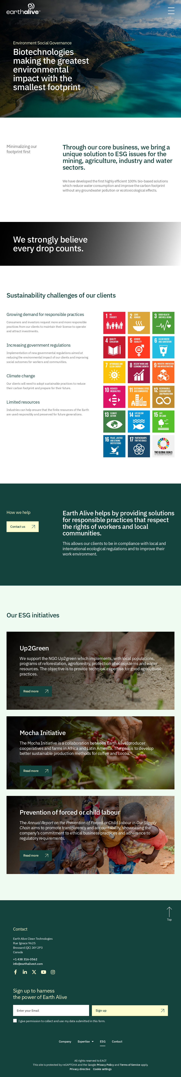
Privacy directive (80, 1069)
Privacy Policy (105, 1065)
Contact (117, 1041)
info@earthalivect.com (28, 964)
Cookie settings (102, 1069)
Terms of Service (130, 1065)
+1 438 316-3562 (25, 959)
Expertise (86, 1041)
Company (65, 1041)
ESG (102, 1041)
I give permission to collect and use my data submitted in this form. (61, 1021)
